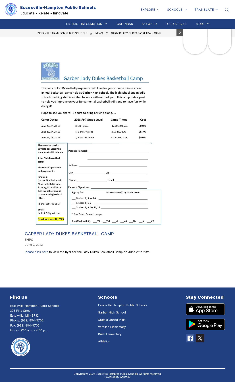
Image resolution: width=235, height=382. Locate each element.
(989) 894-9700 (32, 320)
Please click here (36, 252)
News (99, 33)
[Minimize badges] (179, 32)
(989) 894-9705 (28, 325)
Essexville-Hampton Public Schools (62, 33)
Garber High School (112, 312)
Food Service (176, 24)
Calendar (125, 24)
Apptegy (125, 376)
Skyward (149, 24)
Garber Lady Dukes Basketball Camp (136, 33)
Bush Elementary (110, 334)
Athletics (104, 341)
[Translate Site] (206, 9)
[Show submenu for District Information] (84, 24)
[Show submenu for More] (200, 24)
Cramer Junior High (112, 319)
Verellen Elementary (112, 327)
